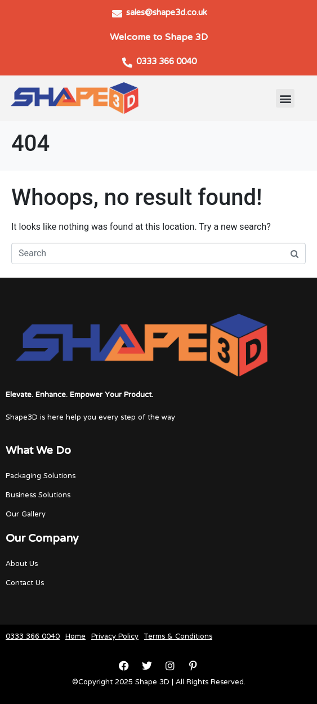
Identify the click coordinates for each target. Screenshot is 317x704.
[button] (285, 98)
